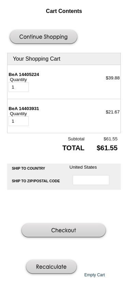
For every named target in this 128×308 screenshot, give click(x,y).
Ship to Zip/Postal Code (36, 181)
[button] (44, 37)
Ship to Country (28, 168)
